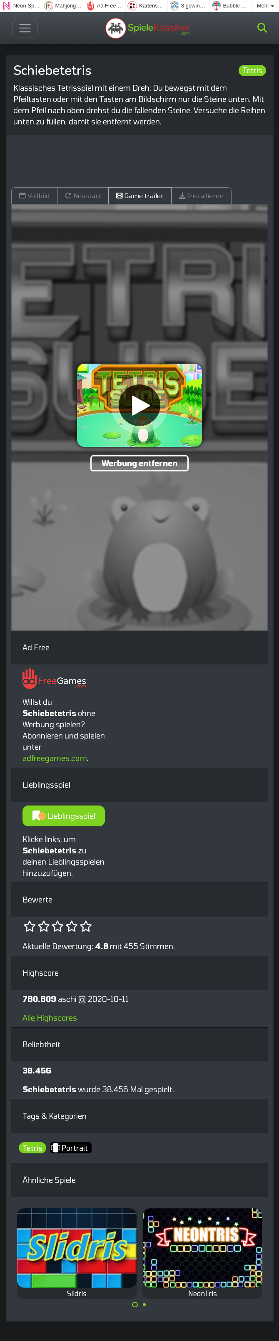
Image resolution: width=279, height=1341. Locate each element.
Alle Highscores (49, 1017)
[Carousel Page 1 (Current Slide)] (135, 1305)
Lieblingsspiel (63, 815)
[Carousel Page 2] (144, 1305)
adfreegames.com (54, 758)
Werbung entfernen (139, 463)
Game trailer (140, 195)
